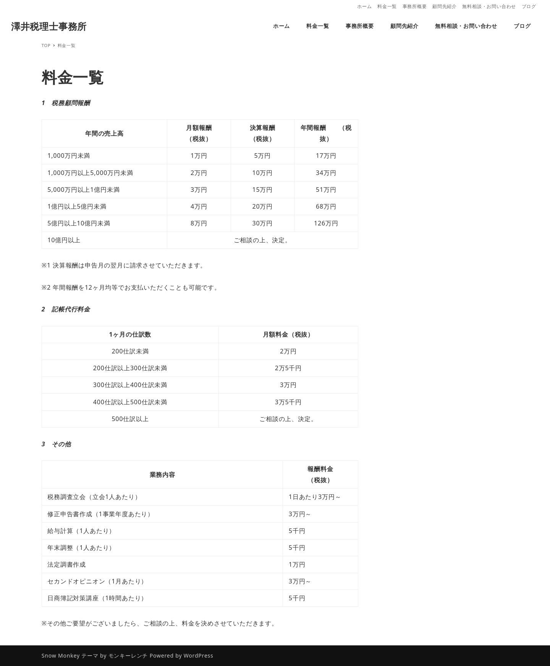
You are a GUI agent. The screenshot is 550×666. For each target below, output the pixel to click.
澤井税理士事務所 (49, 26)
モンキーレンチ (128, 655)
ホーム (364, 6)
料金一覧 (387, 6)
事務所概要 (415, 6)
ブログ (529, 6)
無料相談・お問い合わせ (489, 6)
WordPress (199, 655)
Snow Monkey (61, 655)
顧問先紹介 (444, 6)
